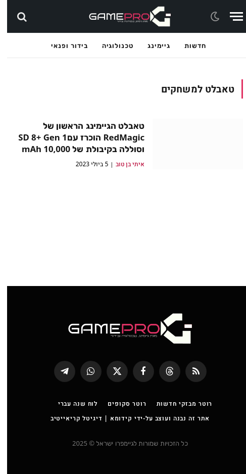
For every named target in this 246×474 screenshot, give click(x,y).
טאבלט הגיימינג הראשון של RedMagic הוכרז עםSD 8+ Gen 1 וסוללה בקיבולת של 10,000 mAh (74, 137)
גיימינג (151, 45)
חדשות (188, 45)
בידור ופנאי (62, 45)
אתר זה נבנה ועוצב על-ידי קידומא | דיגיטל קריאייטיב (123, 418)
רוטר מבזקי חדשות (178, 403)
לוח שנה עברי (70, 403)
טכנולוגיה (110, 45)
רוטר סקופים (120, 403)
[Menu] (229, 16)
